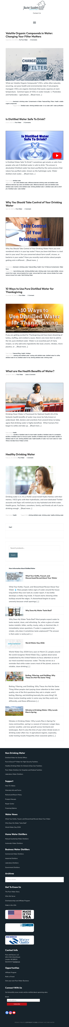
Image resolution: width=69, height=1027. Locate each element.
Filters (52, 101)
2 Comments (33, 40)
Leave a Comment (30, 374)
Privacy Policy (20, 1022)
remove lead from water (39, 273)
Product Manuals (10, 799)
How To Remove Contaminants (50, 267)
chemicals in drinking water (20, 101)
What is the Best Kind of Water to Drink (17, 441)
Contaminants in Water (35, 101)
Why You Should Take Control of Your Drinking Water (34, 204)
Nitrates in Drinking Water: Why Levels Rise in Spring (41, 711)
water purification (58, 105)
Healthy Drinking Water (20, 454)
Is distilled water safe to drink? (53, 187)
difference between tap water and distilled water (19, 185)
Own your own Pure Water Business (17, 981)
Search (13, 555)
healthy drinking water (57, 515)
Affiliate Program (24, 901)
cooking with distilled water (37, 355)
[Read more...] (36, 95)
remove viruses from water (13, 275)
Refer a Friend (9, 977)
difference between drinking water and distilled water (43, 182)
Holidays (28, 353)
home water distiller (52, 271)
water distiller (21, 189)
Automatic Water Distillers (14, 843)
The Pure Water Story (12, 892)
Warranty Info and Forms (13, 790)
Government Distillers (12, 867)
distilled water (17, 181)
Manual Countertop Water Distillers (17, 839)
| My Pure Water (49, 1022)
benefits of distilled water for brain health (25, 435)
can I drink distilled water (20, 182)
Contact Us (35, 13)
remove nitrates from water (54, 273)
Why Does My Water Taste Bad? (38, 610)
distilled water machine (12, 187)
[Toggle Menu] (34, 22)
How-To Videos (10, 786)
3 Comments (27, 122)
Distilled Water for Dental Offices (16, 758)
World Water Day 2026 (34, 643)
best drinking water (18, 271)
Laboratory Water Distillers (14, 774)
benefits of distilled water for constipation (49, 435)
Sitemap (40, 1022)
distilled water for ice (11, 357)
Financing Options (11, 808)
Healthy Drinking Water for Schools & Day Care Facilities (23, 766)
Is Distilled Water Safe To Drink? (25, 119)
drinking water (42, 271)
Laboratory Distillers (12, 863)
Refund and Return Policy (13, 795)
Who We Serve (10, 896)
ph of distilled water (11, 189)
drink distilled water (24, 187)
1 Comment (27, 209)
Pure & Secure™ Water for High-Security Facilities (21, 762)
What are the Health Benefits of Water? (30, 371)
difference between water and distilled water (46, 185)
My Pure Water (34, 5)
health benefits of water (39, 439)
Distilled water (25, 105)
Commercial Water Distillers (14, 854)
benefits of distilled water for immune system (18, 436)
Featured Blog (46, 101)
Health (57, 101)
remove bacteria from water (24, 273)
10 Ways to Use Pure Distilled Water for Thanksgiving (30, 290)
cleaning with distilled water (21, 355)
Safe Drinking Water (27, 275)
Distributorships (10, 901)
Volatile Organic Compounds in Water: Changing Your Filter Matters (29, 34)
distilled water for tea (24, 357)
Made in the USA (10, 905)
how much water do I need (54, 439)
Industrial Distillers (11, 858)
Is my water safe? (48, 105)
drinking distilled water (36, 105)
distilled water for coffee (53, 355)
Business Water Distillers (17, 849)
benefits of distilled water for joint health (43, 436)
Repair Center (9, 804)
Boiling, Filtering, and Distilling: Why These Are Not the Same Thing (40, 676)
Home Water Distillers (16, 834)
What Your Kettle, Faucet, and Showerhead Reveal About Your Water (41, 577)
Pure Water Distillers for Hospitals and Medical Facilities (23, 770)
